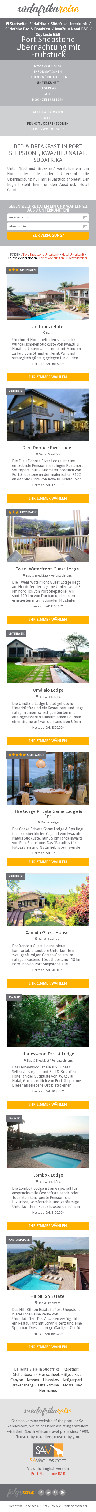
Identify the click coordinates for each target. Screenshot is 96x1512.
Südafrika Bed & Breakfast (27, 29)
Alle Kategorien (48, 112)
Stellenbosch (24, 1374)
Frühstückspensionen (48, 123)
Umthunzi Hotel (48, 326)
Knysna (33, 1380)
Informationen (48, 71)
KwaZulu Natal (48, 66)
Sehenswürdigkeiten (48, 77)
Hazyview (51, 1380)
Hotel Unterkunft (73, 254)
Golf (48, 94)
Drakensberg (22, 1385)
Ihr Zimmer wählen (48, 377)
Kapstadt (71, 1369)
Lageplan (48, 88)
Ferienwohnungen (48, 129)
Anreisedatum (85, 217)
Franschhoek (49, 1374)
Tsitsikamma (48, 1385)
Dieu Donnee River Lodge (48, 447)
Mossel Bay (72, 1385)
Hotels (48, 118)
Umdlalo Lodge (48, 690)
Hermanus (48, 1390)
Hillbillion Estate (47, 1296)
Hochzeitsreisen (48, 99)
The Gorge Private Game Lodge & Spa (48, 813)
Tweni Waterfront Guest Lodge (47, 568)
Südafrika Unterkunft (69, 24)
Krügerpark (73, 1380)
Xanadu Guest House (47, 932)
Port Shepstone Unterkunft (41, 254)
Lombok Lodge (48, 1175)
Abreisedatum (85, 226)
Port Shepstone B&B (48, 1474)
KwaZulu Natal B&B (71, 29)
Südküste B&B (48, 34)
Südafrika (37, 24)
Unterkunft (48, 83)
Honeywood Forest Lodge (48, 1053)
